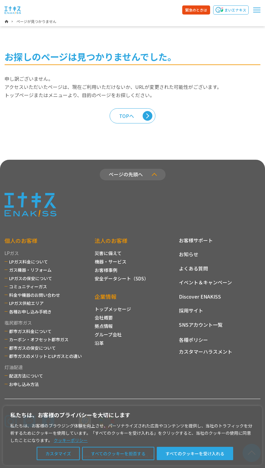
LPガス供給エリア (26, 303)
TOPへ (126, 115)
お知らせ (188, 254)
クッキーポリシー (71, 440)
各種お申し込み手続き (30, 312)
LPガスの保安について (30, 278)
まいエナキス (235, 9)
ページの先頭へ (126, 174)
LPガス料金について (28, 262)
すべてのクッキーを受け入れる (195, 453)
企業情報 (105, 296)
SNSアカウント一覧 (201, 324)
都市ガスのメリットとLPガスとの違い (45, 356)
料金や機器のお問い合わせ (34, 295)
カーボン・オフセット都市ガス (39, 339)
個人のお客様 (21, 240)
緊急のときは (196, 9)
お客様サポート (196, 240)
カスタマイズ (58, 453)
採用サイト (191, 310)
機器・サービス (110, 261)
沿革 (99, 343)
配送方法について (26, 376)
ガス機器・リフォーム (30, 270)
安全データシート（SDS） (122, 278)
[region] (132, 435)
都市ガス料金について (30, 331)
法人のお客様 (111, 240)
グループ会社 (108, 334)
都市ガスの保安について (32, 348)
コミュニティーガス (28, 286)
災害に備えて (108, 253)
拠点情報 (104, 326)
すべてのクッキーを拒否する (118, 453)
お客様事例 (106, 270)
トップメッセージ (113, 309)
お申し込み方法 (24, 384)
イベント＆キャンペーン (205, 282)
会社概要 (104, 317)
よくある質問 (193, 268)
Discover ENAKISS (200, 296)
